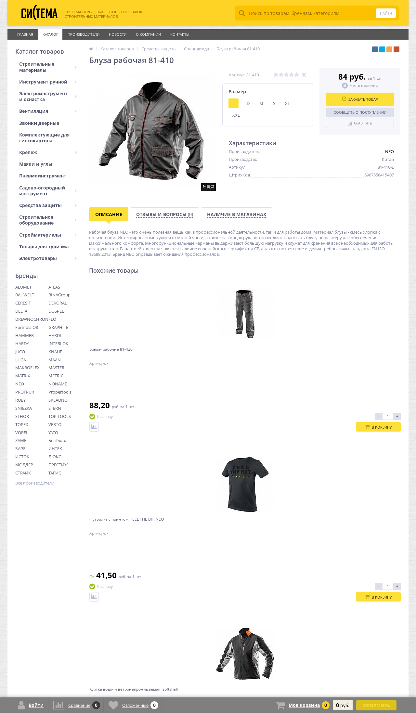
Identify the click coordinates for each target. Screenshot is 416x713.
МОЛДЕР (24, 465)
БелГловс (57, 440)
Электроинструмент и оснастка (48, 96)
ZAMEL (22, 440)
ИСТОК (22, 457)
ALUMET (23, 287)
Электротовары (48, 258)
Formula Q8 (26, 327)
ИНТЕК (55, 448)
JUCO (20, 352)
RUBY (20, 400)
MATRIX (22, 376)
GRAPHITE (58, 327)
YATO (53, 432)
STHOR (22, 416)
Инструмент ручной (48, 82)
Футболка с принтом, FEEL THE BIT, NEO (202, 354)
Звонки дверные (39, 123)
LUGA (20, 360)
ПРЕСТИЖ (58, 465)
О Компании (148, 34)
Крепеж (48, 152)
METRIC (55, 376)
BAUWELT (24, 295)
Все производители (34, 483)
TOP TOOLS (59, 416)
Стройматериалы (48, 235)
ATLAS (54, 287)
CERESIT (23, 303)
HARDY (22, 343)
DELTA (21, 311)
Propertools (60, 392)
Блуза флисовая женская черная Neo (360, 354)
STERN (54, 408)
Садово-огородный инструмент (48, 191)
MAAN (54, 360)
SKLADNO (58, 400)
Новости (117, 34)
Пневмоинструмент (42, 176)
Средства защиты (48, 205)
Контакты (179, 34)
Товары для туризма (44, 246)
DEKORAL (57, 303)
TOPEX (21, 424)
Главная (25, 34)
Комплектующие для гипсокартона (44, 138)
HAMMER (24, 335)
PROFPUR (24, 392)
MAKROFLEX (27, 367)
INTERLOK (58, 343)
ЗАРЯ (20, 448)
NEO (19, 384)
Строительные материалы (48, 67)
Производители (83, 34)
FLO (52, 319)
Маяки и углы (35, 164)
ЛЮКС (54, 457)
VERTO (54, 424)
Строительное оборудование (48, 220)
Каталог (50, 34)
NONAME (57, 384)
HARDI (54, 335)
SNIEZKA (23, 408)
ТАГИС (54, 473)
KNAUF (55, 352)
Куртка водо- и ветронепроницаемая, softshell (281, 354)
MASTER (56, 367)
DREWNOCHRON (31, 319)
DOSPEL (56, 311)
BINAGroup (59, 295)
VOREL (21, 432)
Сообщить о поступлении (360, 112)
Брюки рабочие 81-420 (117, 352)
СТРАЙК (23, 473)
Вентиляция (48, 111)
